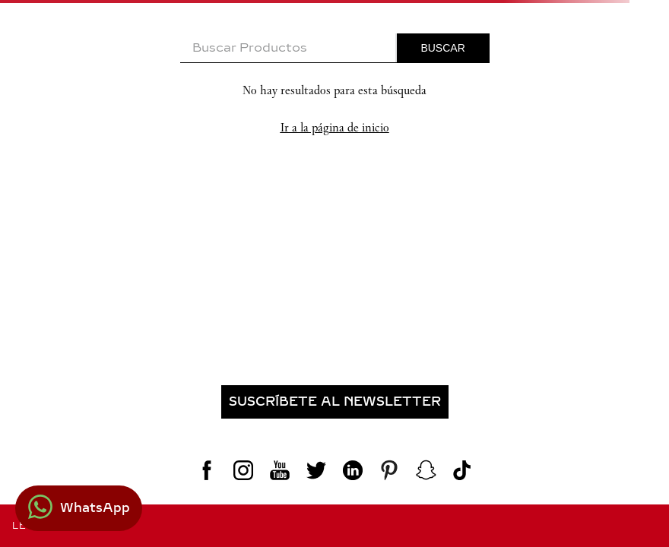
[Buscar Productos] (443, 47)
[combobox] (335, 48)
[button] (334, 402)
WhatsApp (95, 508)
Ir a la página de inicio (335, 127)
